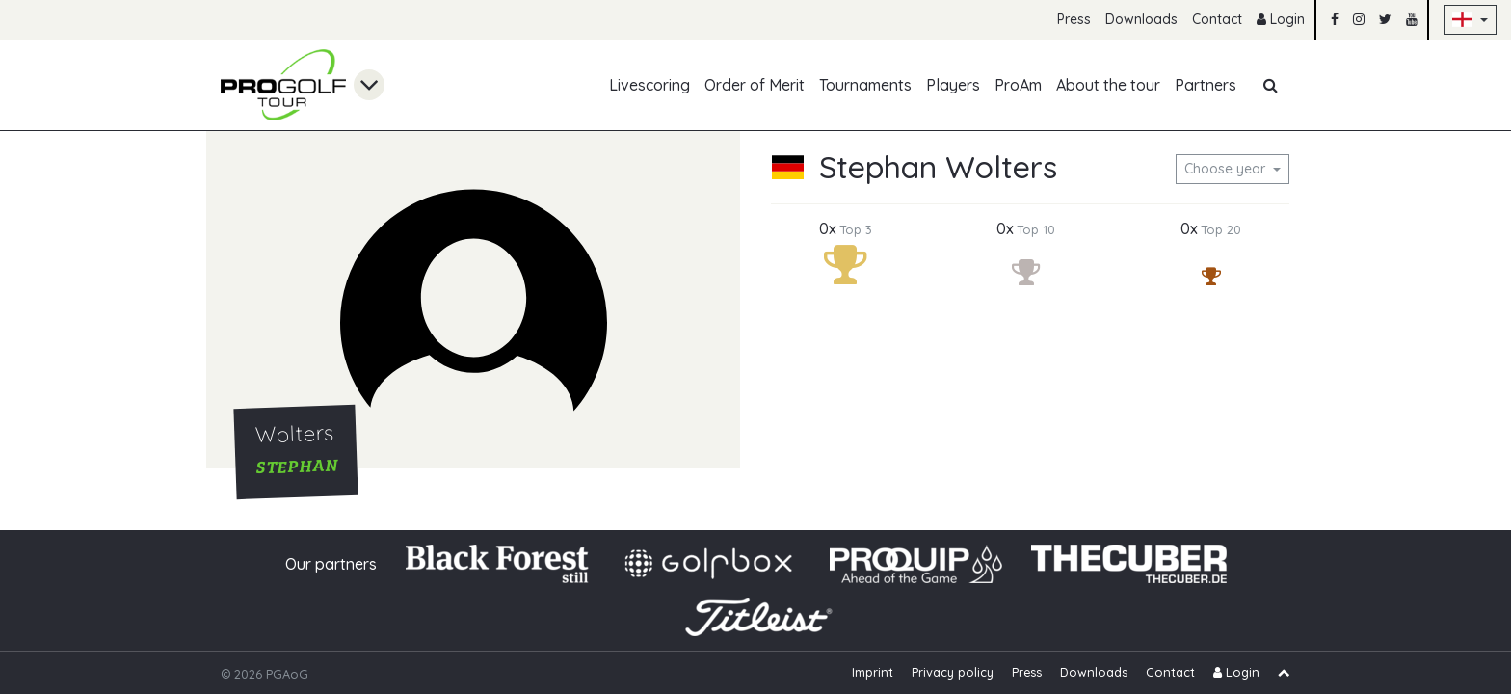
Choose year (1226, 168)
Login (1281, 19)
